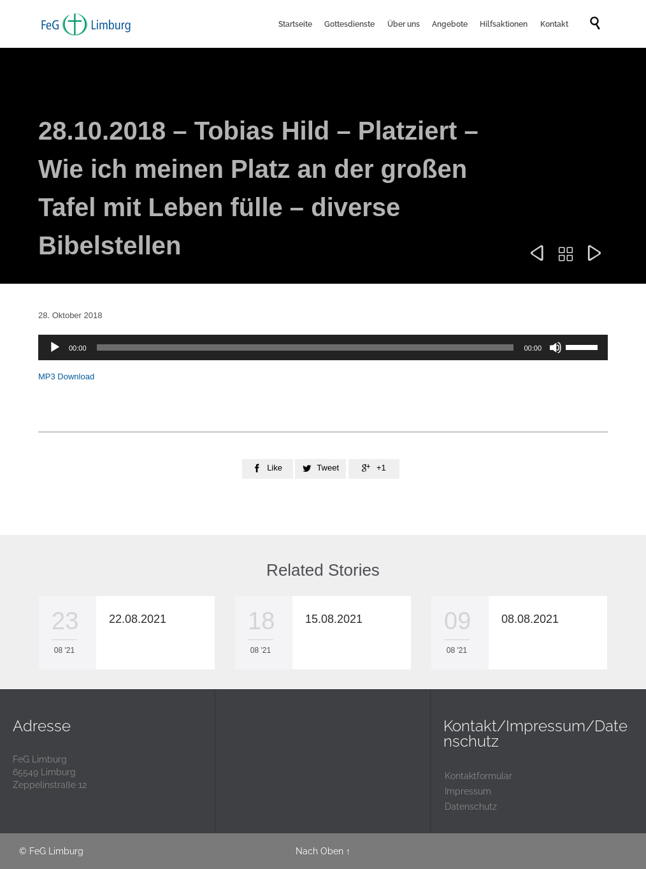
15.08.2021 (333, 619)
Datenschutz (471, 806)
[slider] (305, 347)
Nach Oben (319, 851)
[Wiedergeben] (54, 347)
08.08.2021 (530, 619)
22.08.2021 (137, 619)
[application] (323, 347)
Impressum (468, 791)
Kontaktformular (478, 776)
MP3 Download (66, 376)
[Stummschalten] (555, 347)
